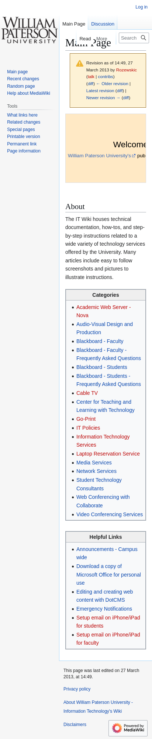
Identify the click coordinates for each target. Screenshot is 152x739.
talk (91, 76)
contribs (105, 76)
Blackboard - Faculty (100, 341)
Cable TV (87, 393)
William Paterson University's (99, 155)
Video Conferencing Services (109, 514)
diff (90, 83)
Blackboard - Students (101, 367)
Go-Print (86, 419)
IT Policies (88, 428)
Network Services (96, 471)
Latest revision (100, 90)
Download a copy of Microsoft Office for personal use (108, 574)
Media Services (94, 463)
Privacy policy (76, 689)
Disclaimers (74, 724)
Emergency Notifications (104, 609)
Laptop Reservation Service (108, 454)
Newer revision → (103, 97)
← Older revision (112, 83)
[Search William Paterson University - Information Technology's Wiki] (134, 38)
